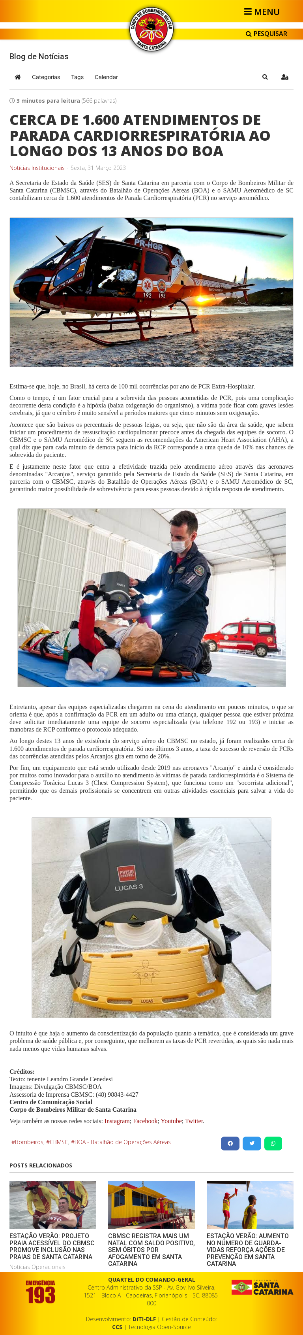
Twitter (194, 1121)
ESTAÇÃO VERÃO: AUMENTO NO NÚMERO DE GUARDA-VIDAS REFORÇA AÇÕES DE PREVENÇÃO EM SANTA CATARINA (248, 1249)
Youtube (170, 1121)
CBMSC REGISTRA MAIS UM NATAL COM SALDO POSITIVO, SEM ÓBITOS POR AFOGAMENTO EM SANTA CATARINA (151, 1249)
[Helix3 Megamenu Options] (263, 11)
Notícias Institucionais (37, 168)
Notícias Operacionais (37, 1267)
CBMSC (59, 1142)
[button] (265, 77)
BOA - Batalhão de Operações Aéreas (123, 1142)
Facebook (145, 1121)
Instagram (117, 1121)
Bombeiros (29, 1142)
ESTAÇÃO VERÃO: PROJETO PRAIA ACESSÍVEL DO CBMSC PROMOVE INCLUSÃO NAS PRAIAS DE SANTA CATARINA (52, 1246)
